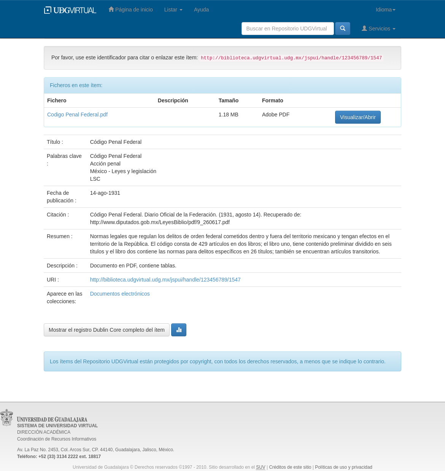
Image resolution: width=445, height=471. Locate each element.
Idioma (386, 9)
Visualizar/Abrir (358, 117)
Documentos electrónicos (120, 294)
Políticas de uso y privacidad (343, 467)
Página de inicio (130, 9)
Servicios (379, 28)
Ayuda (201, 9)
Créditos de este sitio (290, 467)
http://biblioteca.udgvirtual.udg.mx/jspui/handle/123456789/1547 (165, 280)
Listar (173, 9)
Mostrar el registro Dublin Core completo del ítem (107, 330)
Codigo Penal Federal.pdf (77, 114)
